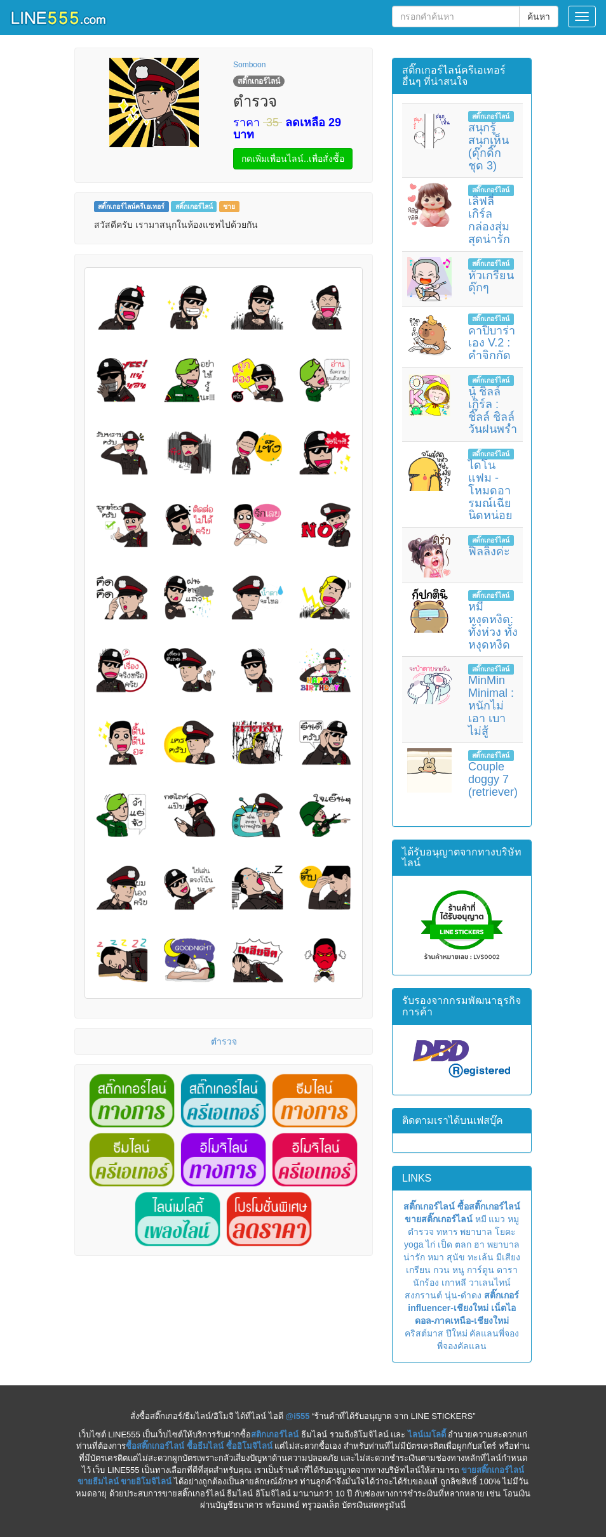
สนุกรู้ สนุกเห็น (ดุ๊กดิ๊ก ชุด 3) (488, 146)
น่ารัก (414, 1257)
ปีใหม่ (457, 1333)
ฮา (479, 1244)
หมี (481, 1219)
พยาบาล (476, 1232)
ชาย (229, 206)
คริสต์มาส (424, 1333)
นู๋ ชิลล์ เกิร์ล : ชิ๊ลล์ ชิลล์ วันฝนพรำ (492, 410)
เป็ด (445, 1244)
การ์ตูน (480, 1270)
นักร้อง (426, 1282)
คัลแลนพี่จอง (494, 1333)
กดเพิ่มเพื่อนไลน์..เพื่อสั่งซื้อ (292, 159)
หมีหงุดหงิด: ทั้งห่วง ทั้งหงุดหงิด (493, 625)
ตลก (463, 1244)
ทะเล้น (481, 1257)
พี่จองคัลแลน (462, 1346)
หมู (513, 1219)
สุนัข (456, 1257)
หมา (436, 1257)
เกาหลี (453, 1282)
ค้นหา (538, 16)
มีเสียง (508, 1257)
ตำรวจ (224, 1041)
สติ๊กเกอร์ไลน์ (194, 206)
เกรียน (418, 1270)
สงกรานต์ (423, 1295)
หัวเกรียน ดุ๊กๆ (491, 281)
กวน (441, 1270)
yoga (413, 1244)
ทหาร (447, 1232)
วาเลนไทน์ (490, 1282)
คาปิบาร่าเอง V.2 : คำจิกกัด (491, 343)
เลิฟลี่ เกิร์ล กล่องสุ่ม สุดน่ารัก (489, 220)
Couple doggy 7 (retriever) (493, 779)
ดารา (507, 1270)
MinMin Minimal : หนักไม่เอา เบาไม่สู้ (491, 705)
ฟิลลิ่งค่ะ (489, 551)
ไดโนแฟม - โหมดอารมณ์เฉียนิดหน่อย (490, 490)
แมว (496, 1219)
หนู (458, 1270)
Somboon (249, 64)
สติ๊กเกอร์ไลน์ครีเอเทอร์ (131, 206)
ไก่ (430, 1244)
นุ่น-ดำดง (463, 1295)
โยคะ (505, 1232)
